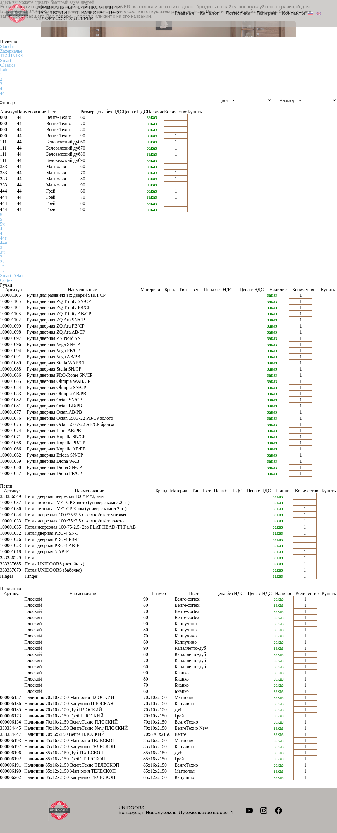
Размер (287, 100)
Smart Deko (11, 275)
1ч (2, 270)
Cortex (6, 280)
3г (2, 247)
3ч (2, 252)
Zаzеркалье (11, 51)
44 (2, 93)
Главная (184, 13)
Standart (8, 46)
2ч (2, 261)
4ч (2, 233)
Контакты (293, 13)
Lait (4, 69)
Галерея (266, 13)
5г (2, 219)
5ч (2, 224)
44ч (3, 242)
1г (2, 266)
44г (3, 238)
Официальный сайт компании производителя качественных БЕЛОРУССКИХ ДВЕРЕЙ (63, 13)
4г (2, 228)
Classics (7, 65)
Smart (5, 60)
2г (2, 256)
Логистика (238, 13)
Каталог (209, 13)
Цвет (223, 100)
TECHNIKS (11, 55)
